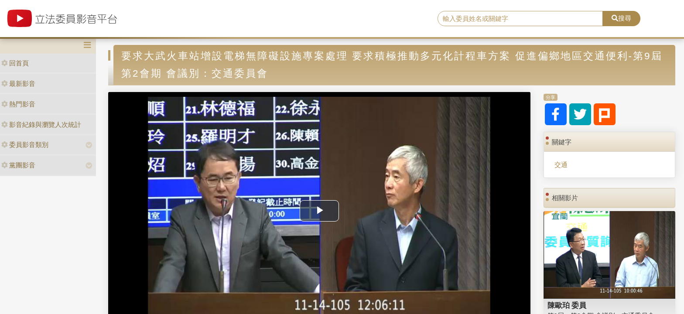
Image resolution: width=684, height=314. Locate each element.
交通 (561, 164)
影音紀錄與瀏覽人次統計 (41, 124)
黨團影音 (18, 165)
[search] (520, 19)
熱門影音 (18, 104)
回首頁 (15, 63)
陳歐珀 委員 (567, 305)
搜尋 (621, 18)
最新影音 (18, 83)
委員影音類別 (24, 144)
